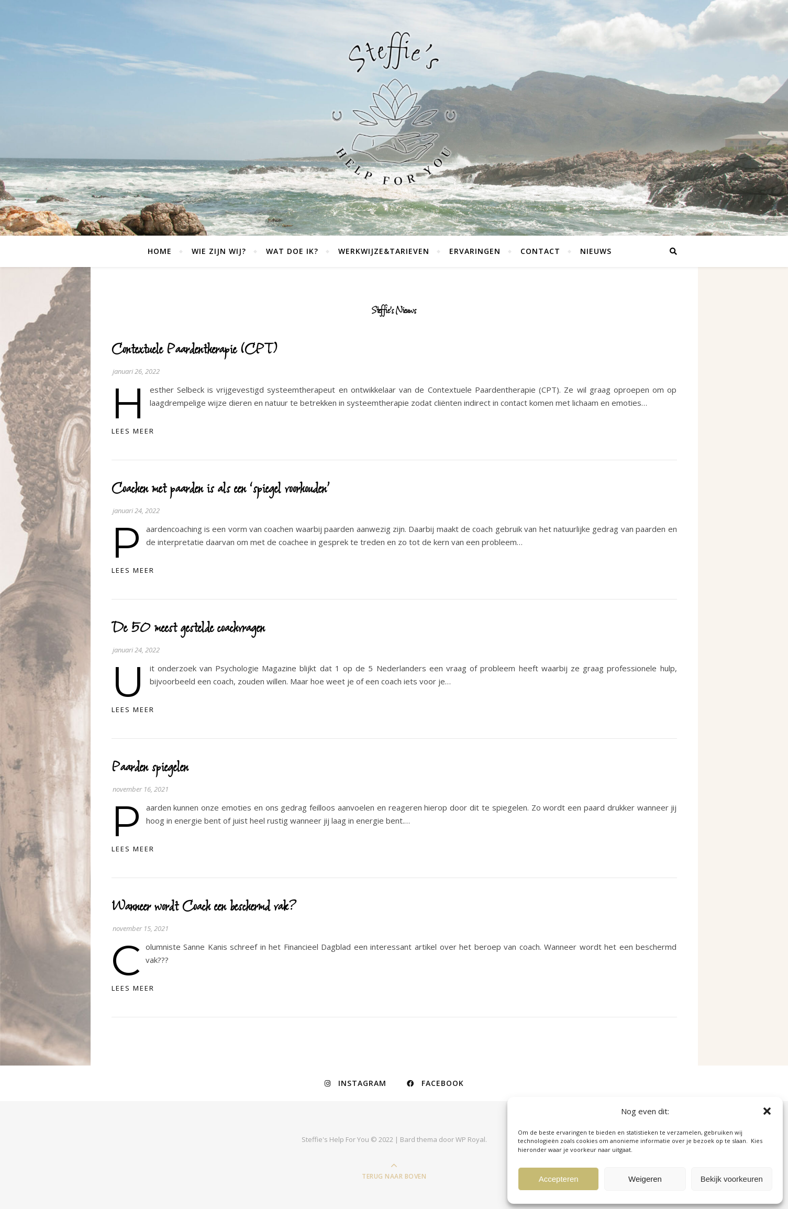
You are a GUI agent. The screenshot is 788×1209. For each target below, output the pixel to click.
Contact (540, 251)
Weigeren (645, 1178)
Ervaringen (475, 251)
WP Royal (470, 1139)
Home (160, 251)
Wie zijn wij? (219, 251)
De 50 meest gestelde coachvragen (188, 628)
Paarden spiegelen (150, 767)
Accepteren (559, 1178)
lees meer (133, 431)
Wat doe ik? (292, 251)
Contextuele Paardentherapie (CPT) (195, 349)
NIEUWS (596, 251)
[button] (767, 1111)
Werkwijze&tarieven (383, 251)
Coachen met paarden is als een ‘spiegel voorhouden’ (221, 489)
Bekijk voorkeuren (732, 1178)
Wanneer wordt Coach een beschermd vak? (204, 906)
